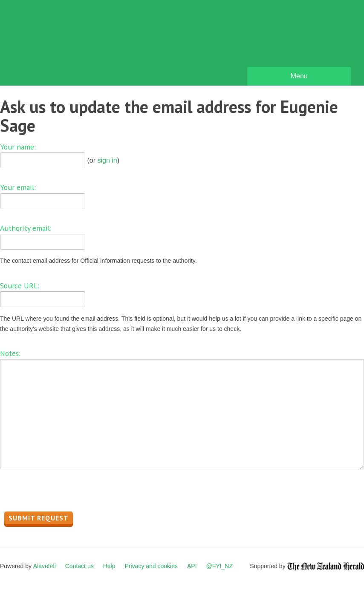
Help (109, 566)
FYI (55, 44)
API (192, 566)
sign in (107, 160)
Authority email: (26, 228)
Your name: (18, 147)
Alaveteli (44, 566)
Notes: (10, 353)
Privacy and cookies (151, 566)
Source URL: (19, 285)
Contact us (79, 566)
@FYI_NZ (219, 566)
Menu (299, 76)
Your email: (18, 187)
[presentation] (65, 492)
